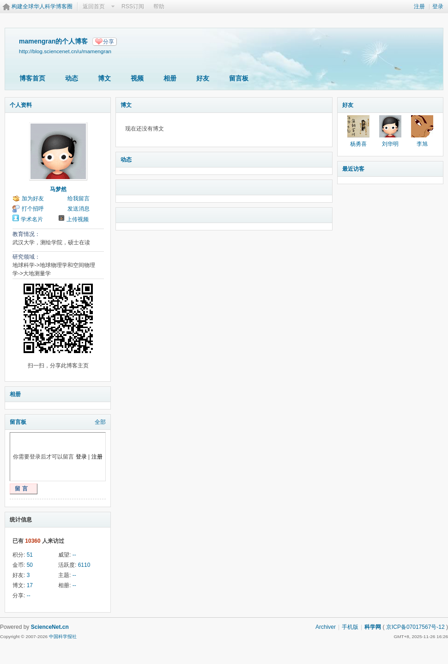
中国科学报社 (63, 636)
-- (74, 555)
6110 (84, 565)
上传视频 (78, 219)
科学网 (372, 627)
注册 (419, 6)
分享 (108, 41)
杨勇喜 (358, 144)
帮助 (158, 6)
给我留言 (78, 198)
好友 (202, 78)
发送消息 (78, 208)
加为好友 (33, 198)
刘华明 (390, 144)
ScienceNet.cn (50, 627)
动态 (71, 78)
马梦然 (58, 189)
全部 (100, 422)
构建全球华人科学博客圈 (42, 6)
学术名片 (32, 219)
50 (30, 565)
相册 (169, 78)
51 (30, 555)
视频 (137, 78)
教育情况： (26, 234)
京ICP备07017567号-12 (415, 627)
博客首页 (32, 78)
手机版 (350, 627)
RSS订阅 (132, 6)
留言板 (238, 78)
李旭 (422, 144)
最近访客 (353, 169)
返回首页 (94, 6)
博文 (104, 78)
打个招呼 (33, 208)
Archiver (325, 627)
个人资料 (21, 105)
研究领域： (26, 257)
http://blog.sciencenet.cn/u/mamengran (65, 51)
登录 (437, 6)
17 (30, 585)
